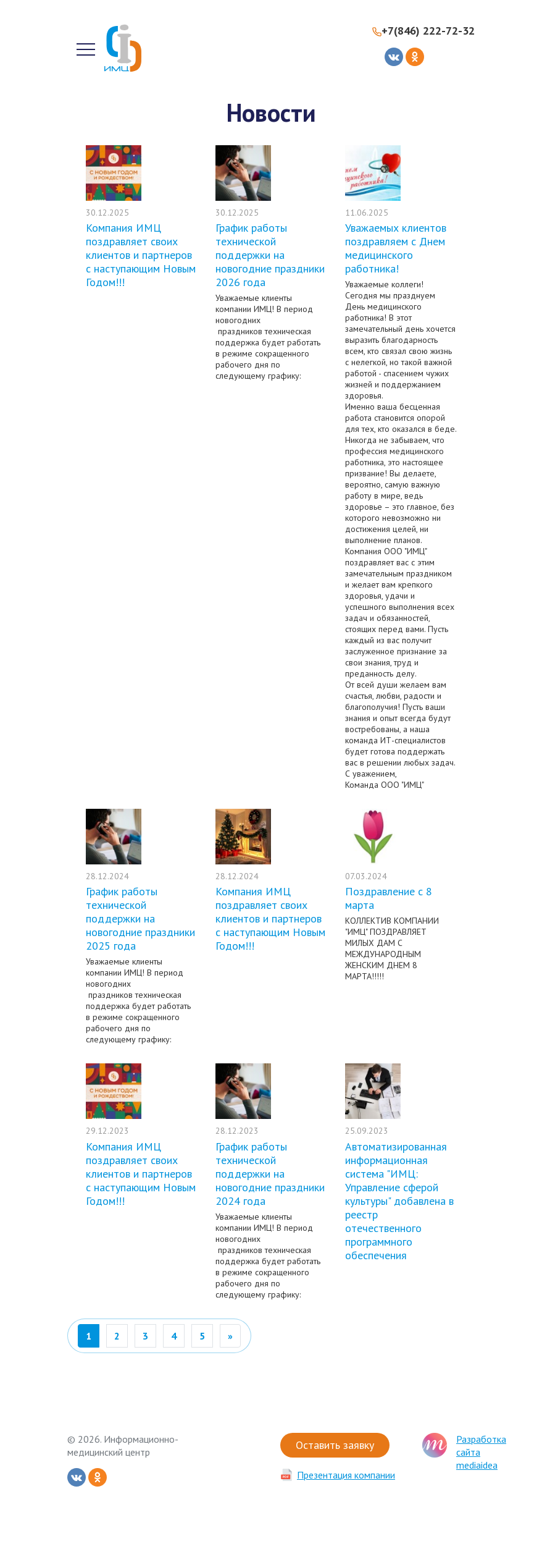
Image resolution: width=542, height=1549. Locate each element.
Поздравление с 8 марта (388, 898)
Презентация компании (346, 1475)
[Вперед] (230, 1336)
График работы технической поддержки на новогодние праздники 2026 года (270, 255)
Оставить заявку (335, 1445)
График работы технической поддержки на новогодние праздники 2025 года (140, 918)
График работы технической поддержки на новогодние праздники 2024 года (270, 1173)
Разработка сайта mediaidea (481, 1452)
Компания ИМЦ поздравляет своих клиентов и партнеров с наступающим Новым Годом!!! (141, 255)
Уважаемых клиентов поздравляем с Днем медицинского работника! (395, 248)
